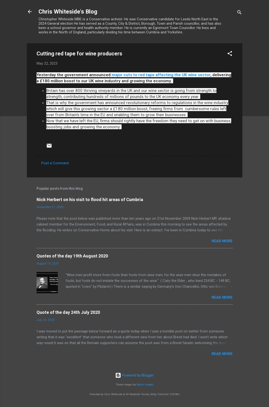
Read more (222, 241)
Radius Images (145, 384)
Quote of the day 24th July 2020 (68, 312)
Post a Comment (55, 163)
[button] (230, 54)
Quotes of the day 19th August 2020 (72, 255)
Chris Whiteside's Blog (67, 11)
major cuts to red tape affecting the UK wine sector (161, 74)
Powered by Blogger (134, 375)
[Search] (239, 13)
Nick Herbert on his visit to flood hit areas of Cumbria (90, 199)
